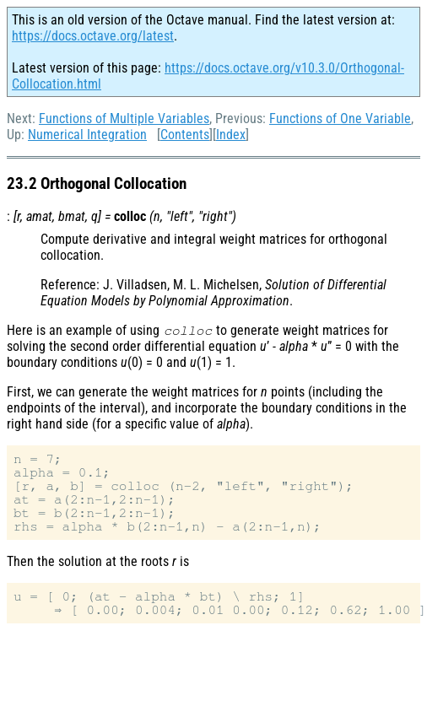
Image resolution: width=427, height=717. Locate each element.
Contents (184, 135)
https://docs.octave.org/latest (93, 36)
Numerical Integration (87, 135)
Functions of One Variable (340, 119)
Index (231, 135)
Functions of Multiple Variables (124, 119)
